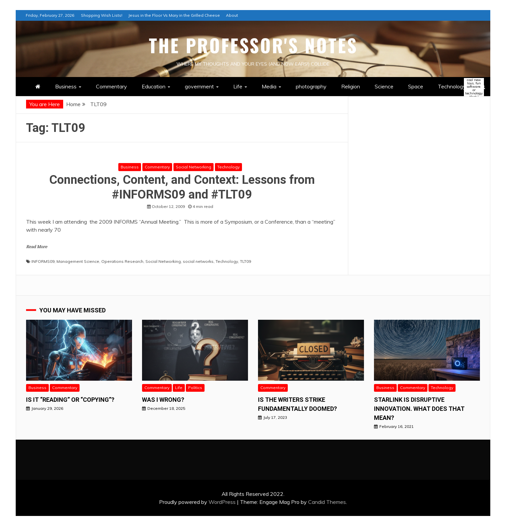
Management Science (77, 261)
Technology (457, 87)
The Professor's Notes (253, 45)
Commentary (111, 86)
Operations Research (122, 261)
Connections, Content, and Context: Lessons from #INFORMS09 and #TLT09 (182, 187)
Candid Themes (327, 502)
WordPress (222, 502)
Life (237, 86)
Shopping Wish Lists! (101, 15)
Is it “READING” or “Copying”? (70, 399)
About (232, 15)
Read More (36, 246)
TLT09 (245, 261)
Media (269, 86)
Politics (195, 387)
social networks (198, 261)
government (199, 86)
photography (311, 86)
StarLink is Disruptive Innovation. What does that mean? (419, 408)
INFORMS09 (42, 261)
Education (153, 86)
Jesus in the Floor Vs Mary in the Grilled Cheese (174, 15)
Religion (350, 86)
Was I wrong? (163, 399)
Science (384, 86)
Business (66, 86)
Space (415, 86)
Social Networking (193, 166)
